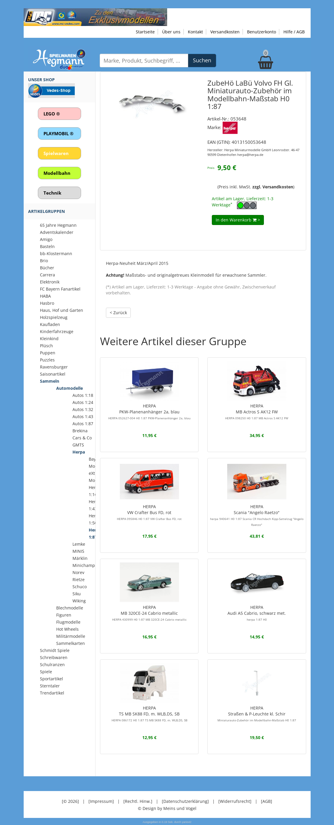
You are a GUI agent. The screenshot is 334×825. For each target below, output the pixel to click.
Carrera (47, 275)
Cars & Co (82, 438)
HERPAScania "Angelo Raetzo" (257, 515)
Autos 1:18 (82, 395)
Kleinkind (49, 338)
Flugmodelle (68, 622)
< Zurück (118, 312)
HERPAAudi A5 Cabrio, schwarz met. (256, 613)
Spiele (46, 671)
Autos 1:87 (82, 423)
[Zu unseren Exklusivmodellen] (95, 16)
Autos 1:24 (82, 402)
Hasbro (47, 303)
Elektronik (49, 282)
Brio (44, 260)
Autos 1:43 (82, 416)
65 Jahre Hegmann (58, 225)
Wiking (79, 601)
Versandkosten (225, 32)
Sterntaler (50, 686)
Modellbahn (56, 173)
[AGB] (266, 801)
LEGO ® (51, 114)
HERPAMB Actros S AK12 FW (256, 411)
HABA (45, 296)
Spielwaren (56, 153)
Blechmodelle (69, 608)
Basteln (47, 246)
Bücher (47, 267)
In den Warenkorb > (238, 220)
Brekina (80, 430)
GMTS (78, 445)
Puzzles (47, 360)
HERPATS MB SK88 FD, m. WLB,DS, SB (149, 713)
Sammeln (49, 381)
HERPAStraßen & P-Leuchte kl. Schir (256, 713)
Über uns (171, 32)
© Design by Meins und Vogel (167, 808)
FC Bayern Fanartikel (60, 289)
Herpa (78, 452)
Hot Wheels (67, 629)
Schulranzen (52, 664)
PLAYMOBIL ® (58, 133)
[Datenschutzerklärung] (185, 801)
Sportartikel (51, 678)
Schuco (79, 586)
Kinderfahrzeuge (56, 331)
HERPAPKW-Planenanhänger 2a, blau (149, 411)
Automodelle (69, 388)
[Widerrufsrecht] (234, 801)
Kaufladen (50, 324)
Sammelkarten (70, 643)
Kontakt (195, 32)
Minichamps (84, 565)
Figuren (63, 615)
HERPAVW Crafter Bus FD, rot (149, 512)
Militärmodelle (70, 636)
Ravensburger (54, 367)
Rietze (78, 579)
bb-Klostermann (56, 253)
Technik (52, 193)
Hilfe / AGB (294, 32)
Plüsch (46, 345)
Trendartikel (52, 693)
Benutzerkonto (261, 32)
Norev (78, 572)
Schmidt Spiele (55, 650)
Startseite (145, 32)
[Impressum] (101, 801)
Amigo (46, 239)
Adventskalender (56, 232)
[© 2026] (70, 801)
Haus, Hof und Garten (61, 310)
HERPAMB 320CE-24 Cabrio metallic (149, 613)
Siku (76, 593)
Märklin (80, 558)
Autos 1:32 (82, 409)
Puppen (47, 353)
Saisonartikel (52, 374)
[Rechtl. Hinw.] (137, 801)
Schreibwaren (53, 657)
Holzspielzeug (53, 317)
